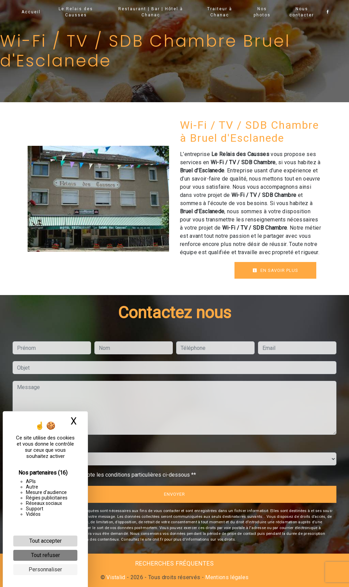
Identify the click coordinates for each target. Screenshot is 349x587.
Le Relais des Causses (76, 11)
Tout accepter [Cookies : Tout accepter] (45, 541)
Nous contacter (301, 11)
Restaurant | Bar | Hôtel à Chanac (150, 11)
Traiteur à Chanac (219, 11)
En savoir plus (275, 270)
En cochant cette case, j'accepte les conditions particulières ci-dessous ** (107, 475)
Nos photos (262, 11)
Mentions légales (226, 577)
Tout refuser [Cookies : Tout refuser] (45, 555)
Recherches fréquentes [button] (174, 563)
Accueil (31, 12)
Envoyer (174, 494)
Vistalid (115, 577)
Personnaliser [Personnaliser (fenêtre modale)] (45, 569)
